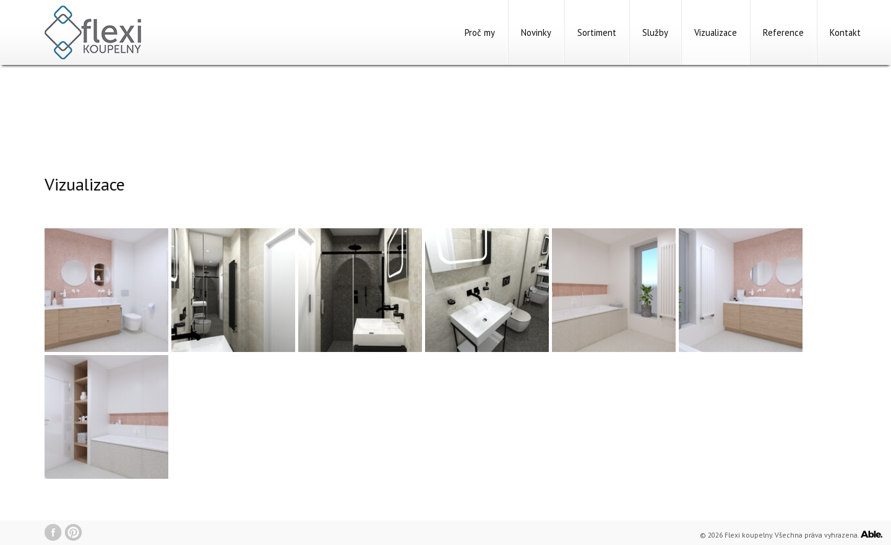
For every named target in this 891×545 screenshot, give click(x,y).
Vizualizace (715, 32)
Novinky (536, 32)
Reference (783, 32)
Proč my (480, 32)
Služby (655, 32)
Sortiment (596, 32)
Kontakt (845, 32)
